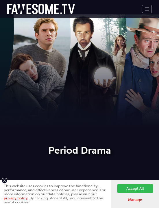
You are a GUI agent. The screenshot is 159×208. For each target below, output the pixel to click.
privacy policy (16, 198)
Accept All (135, 188)
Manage (135, 200)
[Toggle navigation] (147, 9)
